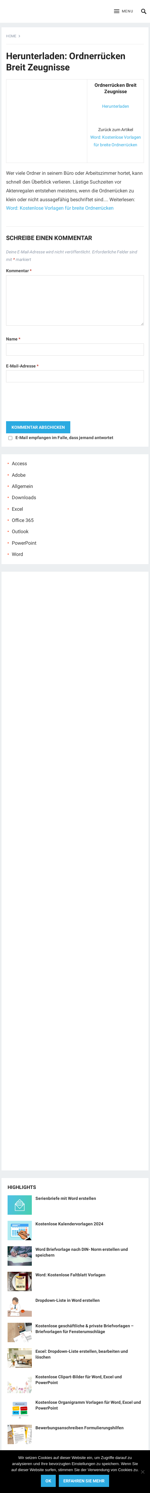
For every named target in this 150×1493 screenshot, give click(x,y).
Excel (17, 509)
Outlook (20, 531)
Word (17, 554)
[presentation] (52, 403)
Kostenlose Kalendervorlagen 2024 (69, 1223)
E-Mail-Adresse (22, 366)
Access (19, 463)
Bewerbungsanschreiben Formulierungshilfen (79, 1427)
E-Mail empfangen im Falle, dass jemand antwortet (64, 437)
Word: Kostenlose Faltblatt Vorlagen (70, 1274)
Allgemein (22, 486)
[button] (123, 11)
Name (13, 339)
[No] (142, 1472)
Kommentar (19, 270)
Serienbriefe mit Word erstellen (65, 1198)
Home (11, 36)
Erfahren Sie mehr (84, 1480)
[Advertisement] (47, 120)
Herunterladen (115, 106)
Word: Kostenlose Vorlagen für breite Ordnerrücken (60, 208)
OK (48, 1480)
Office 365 (23, 520)
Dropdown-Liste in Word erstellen (67, 1300)
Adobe (18, 475)
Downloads (24, 497)
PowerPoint (24, 543)
